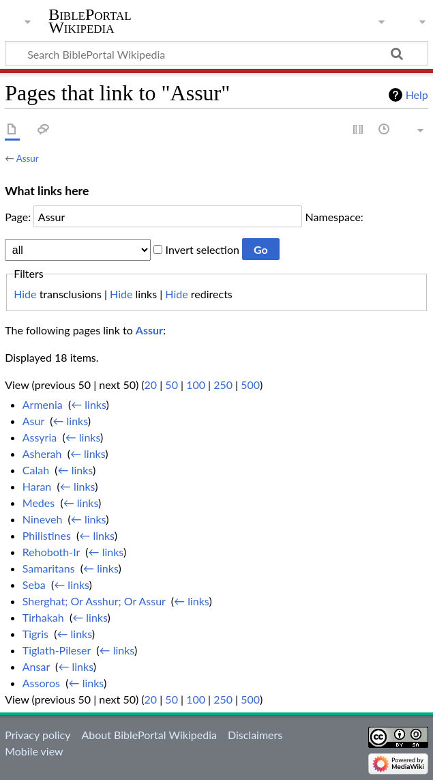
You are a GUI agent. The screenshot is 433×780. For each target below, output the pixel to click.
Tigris (35, 633)
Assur (27, 158)
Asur (33, 420)
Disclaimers (255, 734)
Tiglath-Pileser (57, 650)
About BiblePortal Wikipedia (148, 734)
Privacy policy (37, 734)
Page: (18, 216)
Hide (25, 293)
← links (88, 404)
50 (171, 384)
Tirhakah (43, 617)
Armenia (43, 404)
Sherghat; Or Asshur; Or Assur (94, 600)
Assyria (40, 437)
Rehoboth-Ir (51, 551)
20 (151, 384)
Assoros (41, 682)
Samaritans (49, 568)
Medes (39, 502)
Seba (34, 584)
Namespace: (334, 216)
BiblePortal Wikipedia (89, 21)
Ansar (36, 666)
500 (250, 384)
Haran (37, 486)
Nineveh (43, 518)
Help (417, 94)
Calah (36, 469)
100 (195, 384)
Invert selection (202, 249)
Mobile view (34, 751)
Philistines (47, 535)
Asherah (42, 453)
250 (223, 384)
